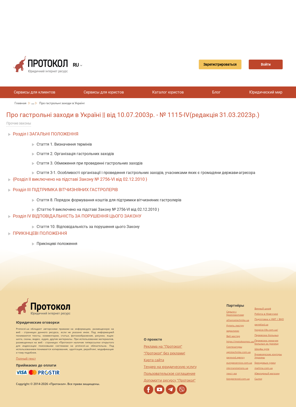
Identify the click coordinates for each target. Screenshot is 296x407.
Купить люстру (235, 325)
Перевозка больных (267, 335)
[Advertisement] (148, 24)
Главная (21, 103)
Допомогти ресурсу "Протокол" (170, 380)
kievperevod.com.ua (238, 378)
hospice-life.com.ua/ (266, 329)
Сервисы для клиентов (34, 92)
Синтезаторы (234, 346)
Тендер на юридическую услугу (170, 366)
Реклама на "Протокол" (163, 346)
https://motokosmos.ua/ (240, 341)
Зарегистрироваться (220, 64)
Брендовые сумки (265, 362)
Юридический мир (265, 92)
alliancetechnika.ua (237, 320)
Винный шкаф (263, 308)
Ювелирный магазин (267, 373)
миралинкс (232, 330)
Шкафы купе (262, 349)
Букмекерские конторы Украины (268, 356)
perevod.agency (235, 357)
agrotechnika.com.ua (238, 352)
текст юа (231, 373)
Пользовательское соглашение (169, 373)
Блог (216, 92)
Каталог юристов (168, 92)
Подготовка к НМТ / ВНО (269, 319)
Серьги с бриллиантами (235, 313)
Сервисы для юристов (104, 92)
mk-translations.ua (237, 368)
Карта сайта (154, 360)
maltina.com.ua (264, 368)
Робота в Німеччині (266, 313)
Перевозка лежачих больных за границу (267, 342)
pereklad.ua (261, 324)
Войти (266, 64)
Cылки (258, 378)
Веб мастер (233, 336)
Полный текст (26, 358)
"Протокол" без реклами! (164, 353)
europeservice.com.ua (239, 362)
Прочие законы (18, 123)
